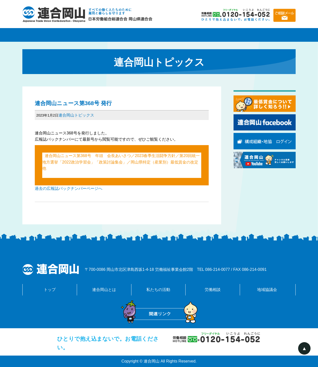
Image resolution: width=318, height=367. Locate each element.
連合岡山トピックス (76, 115)
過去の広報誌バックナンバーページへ (68, 188)
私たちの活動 (159, 35)
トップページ (49, 35)
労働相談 (213, 35)
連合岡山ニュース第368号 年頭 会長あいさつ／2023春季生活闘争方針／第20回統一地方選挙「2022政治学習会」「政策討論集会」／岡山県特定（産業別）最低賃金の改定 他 (122, 162)
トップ (50, 289)
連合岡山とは (104, 35)
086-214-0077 (217, 269)
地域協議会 (268, 35)
